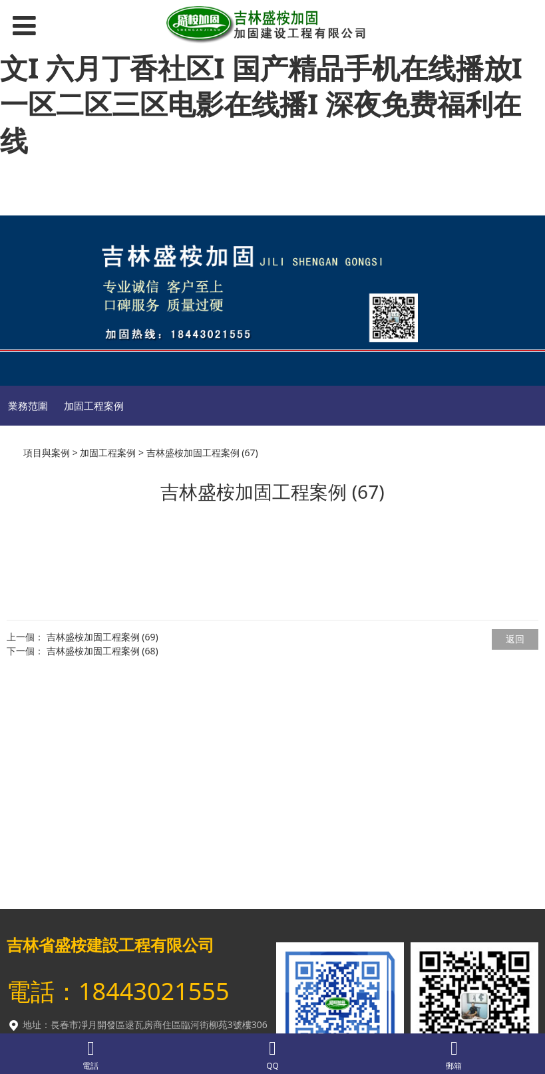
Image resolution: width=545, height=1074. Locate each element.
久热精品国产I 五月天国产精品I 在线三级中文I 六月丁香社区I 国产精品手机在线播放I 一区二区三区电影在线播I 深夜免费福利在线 (270, 85)
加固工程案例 (94, 405)
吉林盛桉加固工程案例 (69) (102, 636)
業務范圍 (28, 405)
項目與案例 (46, 452)
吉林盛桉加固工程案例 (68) (102, 650)
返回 (515, 638)
